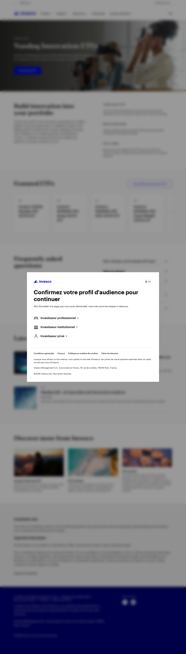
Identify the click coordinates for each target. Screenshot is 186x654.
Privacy (61, 353)
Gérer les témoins (109, 353)
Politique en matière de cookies (83, 353)
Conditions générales (44, 353)
